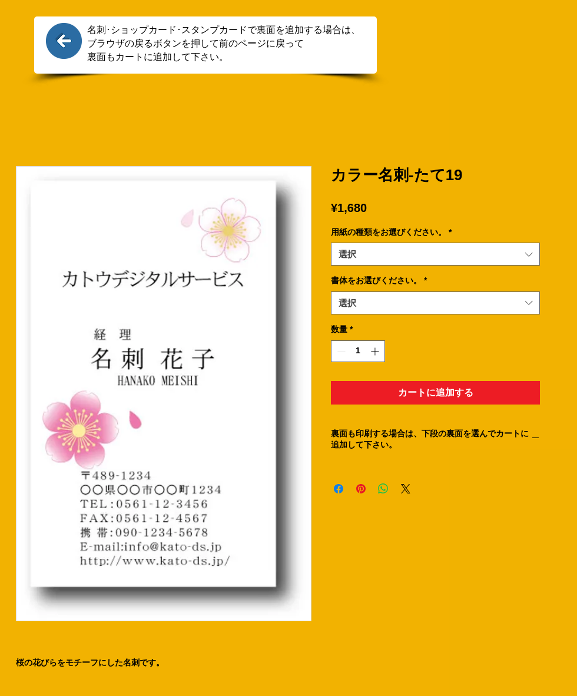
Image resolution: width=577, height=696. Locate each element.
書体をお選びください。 (379, 280)
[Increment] (376, 351)
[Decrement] (340, 351)
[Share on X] (406, 489)
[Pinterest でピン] (361, 489)
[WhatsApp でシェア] (383, 489)
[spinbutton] (358, 351)
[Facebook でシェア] (338, 489)
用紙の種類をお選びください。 (391, 232)
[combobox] (435, 254)
